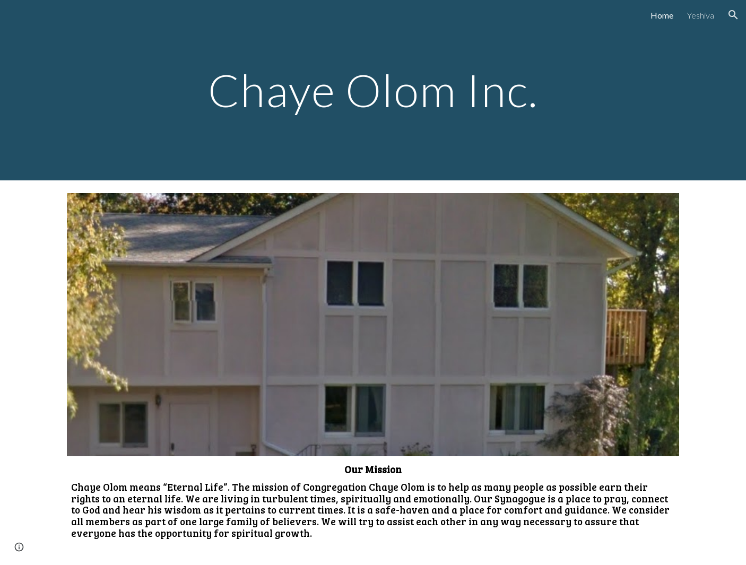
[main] (373, 90)
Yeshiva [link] (700, 15)
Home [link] (661, 15)
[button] (733, 15)
